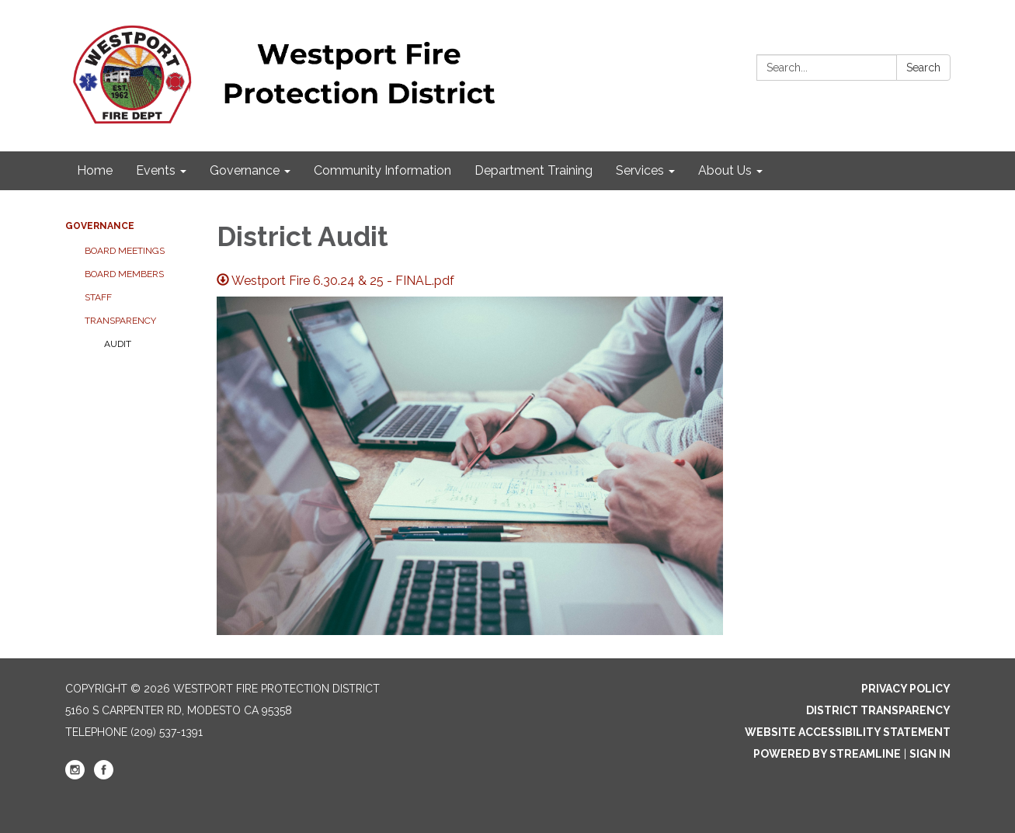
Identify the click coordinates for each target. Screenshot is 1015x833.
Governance (99, 225)
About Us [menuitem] (725, 170)
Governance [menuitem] (245, 170)
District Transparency (878, 710)
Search (923, 67)
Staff (98, 297)
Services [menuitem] (640, 170)
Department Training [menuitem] (533, 170)
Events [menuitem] (156, 170)
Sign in (930, 754)
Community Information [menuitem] (382, 170)
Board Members (124, 274)
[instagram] (75, 775)
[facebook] (103, 775)
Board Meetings (125, 250)
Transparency (120, 320)
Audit (117, 343)
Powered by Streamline (827, 754)
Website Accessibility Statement (848, 732)
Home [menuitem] (95, 170)
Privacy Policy (906, 688)
